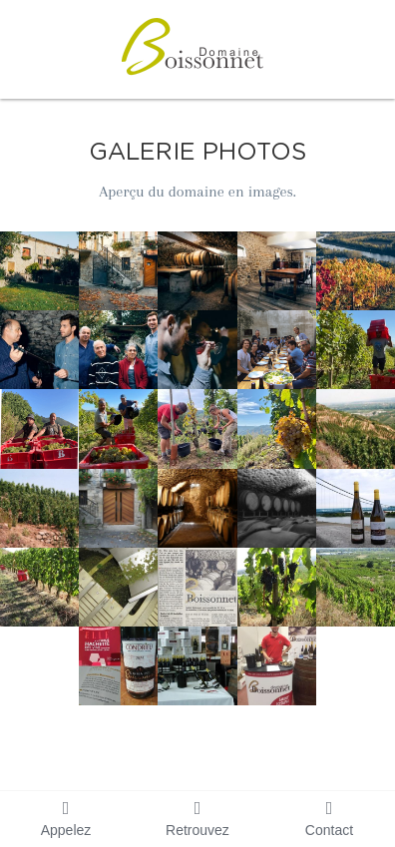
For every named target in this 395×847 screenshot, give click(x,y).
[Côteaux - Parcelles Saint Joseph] (355, 428)
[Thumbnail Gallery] (39, 270)
